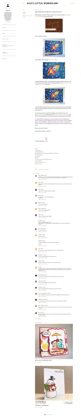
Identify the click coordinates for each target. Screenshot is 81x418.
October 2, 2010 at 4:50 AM (42, 205)
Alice (8, 10)
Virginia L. (40, 254)
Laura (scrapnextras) (43, 293)
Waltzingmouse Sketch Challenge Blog (60, 114)
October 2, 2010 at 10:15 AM (42, 245)
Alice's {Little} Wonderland (42, 3)
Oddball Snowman (42, 405)
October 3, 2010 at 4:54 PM (42, 309)
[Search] (72, 3)
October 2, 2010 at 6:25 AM (42, 211)
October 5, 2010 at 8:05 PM (42, 316)
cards (24, 14)
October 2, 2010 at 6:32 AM (42, 217)
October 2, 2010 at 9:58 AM (42, 231)
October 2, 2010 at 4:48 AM (42, 199)
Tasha (39, 195)
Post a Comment (40, 407)
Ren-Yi (39, 312)
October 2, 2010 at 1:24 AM (42, 179)
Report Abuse (5, 39)
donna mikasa (41, 175)
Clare (39, 182)
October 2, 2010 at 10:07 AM (42, 237)
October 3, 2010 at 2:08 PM (42, 302)
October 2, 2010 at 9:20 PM (42, 296)
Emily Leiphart (41, 305)
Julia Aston (40, 281)
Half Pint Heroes (52, 59)
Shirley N (40, 234)
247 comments (40, 362)
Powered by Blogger (48, 414)
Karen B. (40, 202)
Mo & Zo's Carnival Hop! (43, 360)
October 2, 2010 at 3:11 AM (42, 186)
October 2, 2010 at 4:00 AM (42, 192)
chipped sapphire (41, 84)
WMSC (24, 17)
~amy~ (39, 214)
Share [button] (24, 9)
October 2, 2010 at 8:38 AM (42, 225)
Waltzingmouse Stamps (27, 15)
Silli (39, 248)
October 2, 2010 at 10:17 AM (42, 251)
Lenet (39, 189)
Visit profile (8, 21)
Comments (5, 53)
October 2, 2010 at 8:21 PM (42, 290)
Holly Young (40, 208)
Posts (4, 52)
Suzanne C (40, 287)
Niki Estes (40, 228)
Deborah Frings (41, 299)
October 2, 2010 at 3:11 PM (42, 284)
